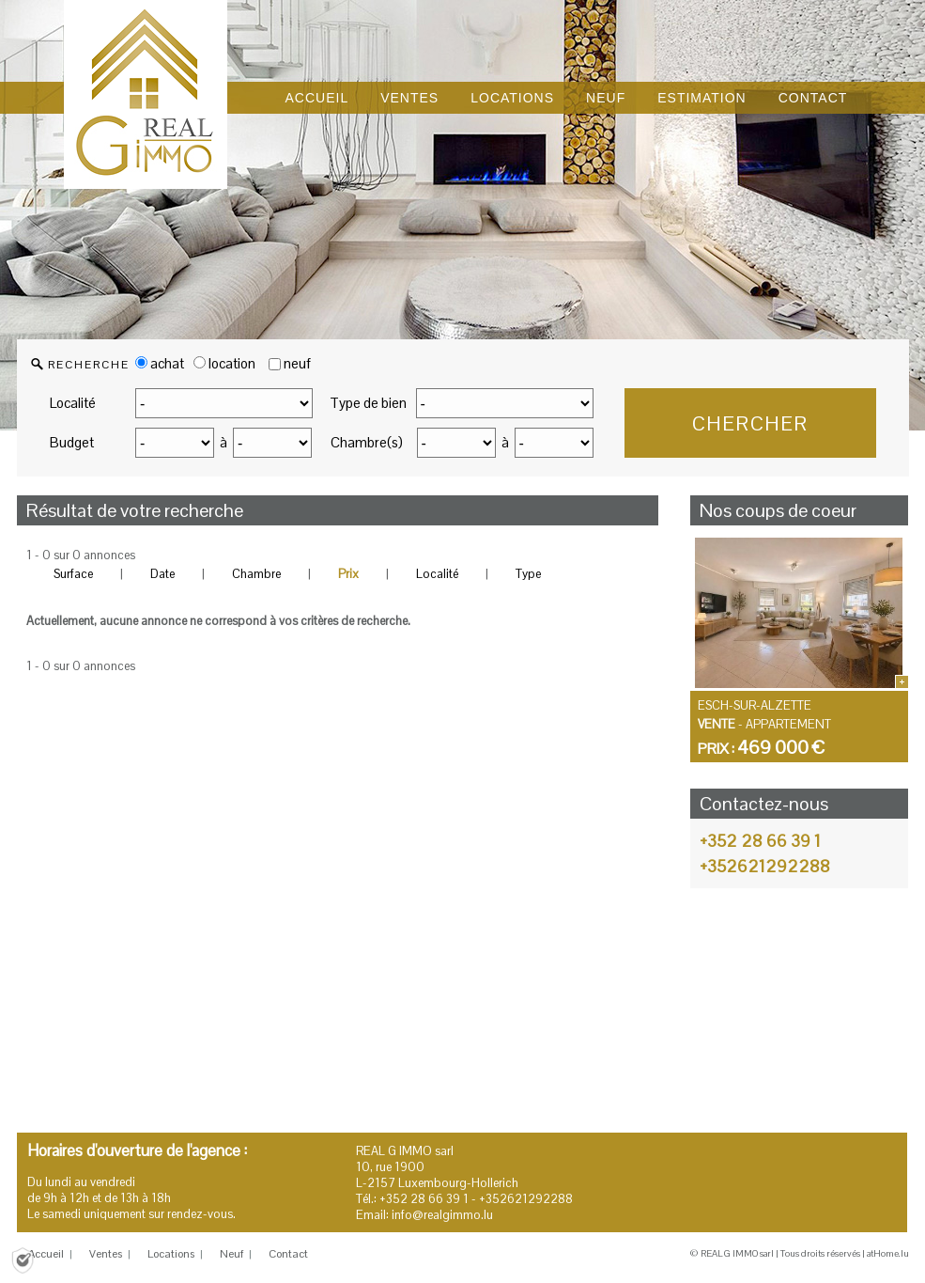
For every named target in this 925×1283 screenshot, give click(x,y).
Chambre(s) (367, 442)
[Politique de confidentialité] (22, 1259)
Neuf (231, 1253)
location (224, 363)
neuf (297, 363)
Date (162, 574)
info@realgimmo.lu (442, 1215)
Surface (73, 574)
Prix (348, 574)
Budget (72, 442)
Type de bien (368, 403)
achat (159, 363)
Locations (170, 1253)
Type (528, 574)
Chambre (256, 574)
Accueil (46, 1253)
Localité (73, 403)
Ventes (105, 1253)
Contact (288, 1253)
